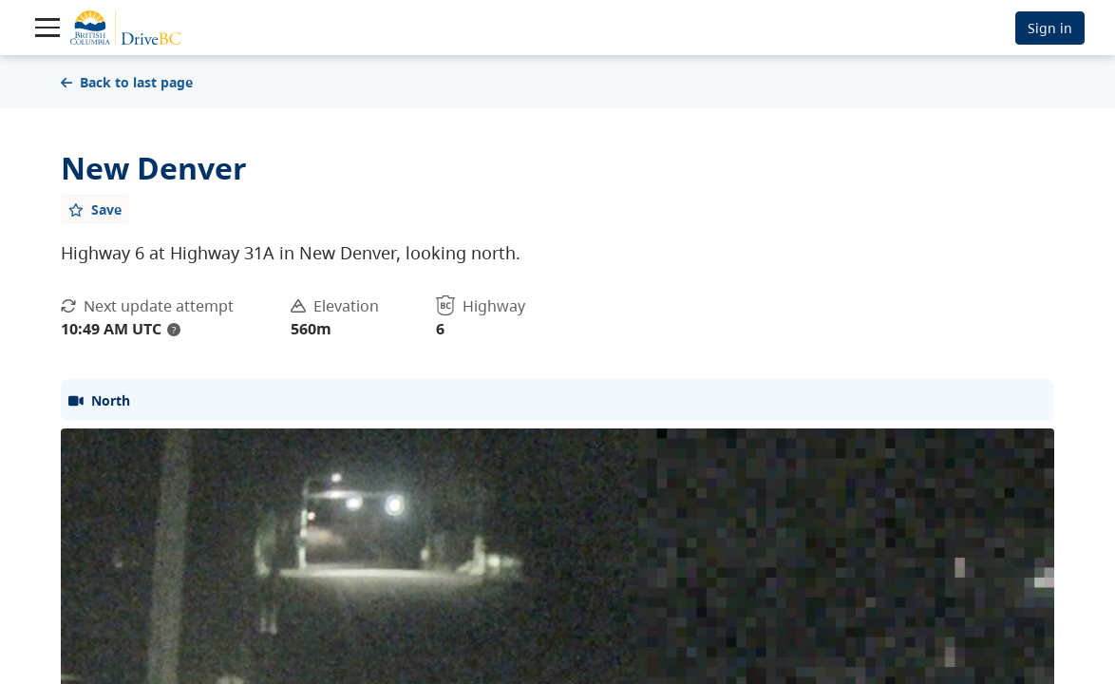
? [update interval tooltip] (174, 329)
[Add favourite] (95, 209)
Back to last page (127, 82)
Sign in (1050, 28)
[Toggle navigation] (47, 27)
